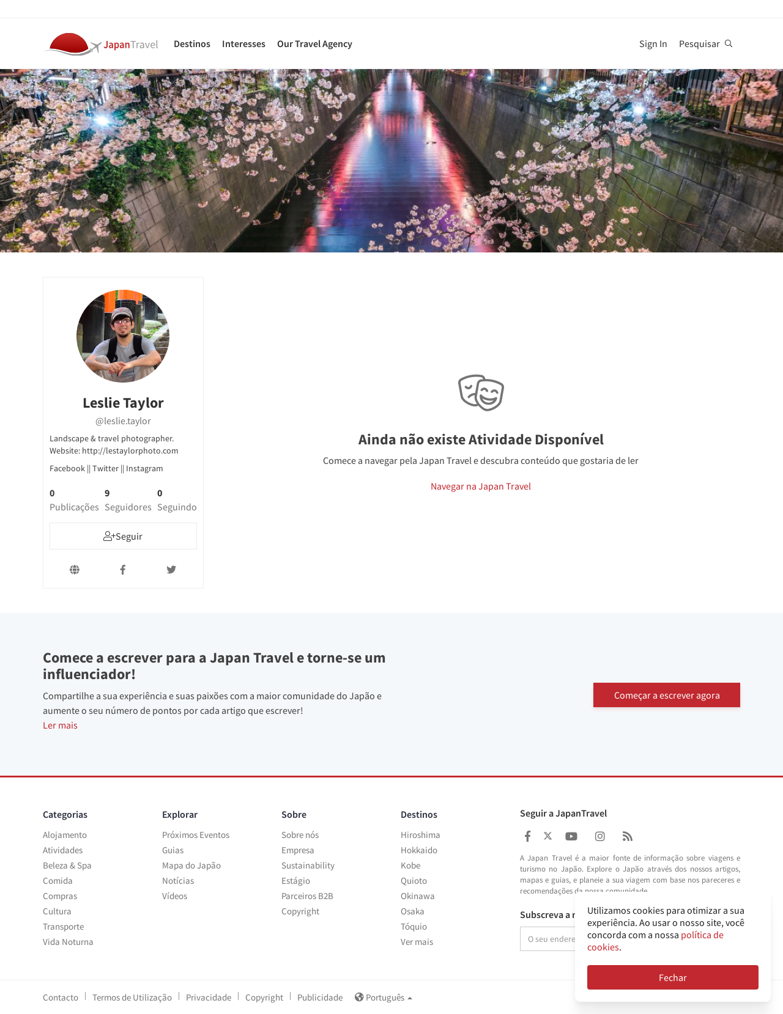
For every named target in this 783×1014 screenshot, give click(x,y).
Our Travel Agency (314, 43)
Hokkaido (419, 850)
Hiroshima (420, 834)
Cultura (57, 911)
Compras (60, 896)
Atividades (63, 850)
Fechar (673, 977)
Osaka (413, 911)
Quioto (414, 880)
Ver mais (417, 941)
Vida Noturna (68, 941)
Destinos (192, 43)
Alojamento (65, 834)
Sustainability (308, 865)
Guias (173, 850)
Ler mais (60, 725)
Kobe (410, 865)
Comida (58, 880)
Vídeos (174, 896)
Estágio (295, 880)
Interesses (243, 43)
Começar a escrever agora (667, 694)
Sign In (653, 43)
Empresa (297, 850)
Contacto (60, 997)
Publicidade (320, 997)
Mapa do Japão (191, 865)
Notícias (178, 880)
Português (383, 997)
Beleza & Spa (67, 865)
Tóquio (414, 926)
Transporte (63, 926)
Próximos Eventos (195, 834)
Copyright (300, 911)
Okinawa (418, 896)
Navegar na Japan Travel (481, 486)
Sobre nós (300, 834)
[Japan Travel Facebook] (527, 836)
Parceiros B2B (307, 896)
